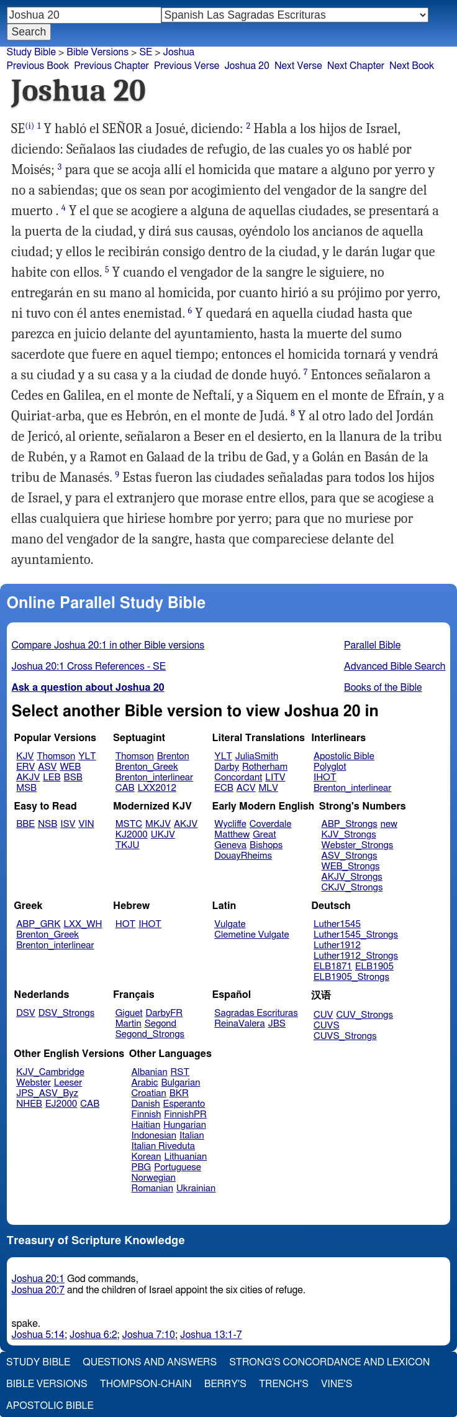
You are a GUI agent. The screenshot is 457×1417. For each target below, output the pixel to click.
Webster (33, 1082)
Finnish (146, 1114)
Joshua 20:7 (38, 1290)
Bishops (266, 845)
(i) (29, 126)
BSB (73, 777)
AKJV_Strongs (352, 877)
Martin (128, 1023)
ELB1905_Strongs (351, 977)
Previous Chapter (111, 66)
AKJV (28, 777)
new (389, 824)
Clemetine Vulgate (251, 934)
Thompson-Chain (146, 1384)
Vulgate (229, 924)
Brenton (173, 756)
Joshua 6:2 (93, 1335)
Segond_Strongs (149, 1034)
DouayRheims (243, 856)
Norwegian (154, 1178)
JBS (277, 1023)
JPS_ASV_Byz (47, 1093)
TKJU (127, 845)
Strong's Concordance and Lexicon (329, 1362)
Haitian (146, 1125)
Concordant (238, 777)
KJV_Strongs (349, 834)
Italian (191, 1135)
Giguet (129, 1013)
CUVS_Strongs (345, 1036)
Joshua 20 (246, 66)
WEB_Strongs (351, 866)
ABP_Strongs (350, 824)
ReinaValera (239, 1023)
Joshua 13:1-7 (211, 1335)
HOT (125, 924)
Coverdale (271, 824)
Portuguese (177, 1167)
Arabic (145, 1082)
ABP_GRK (38, 924)
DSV (25, 1013)
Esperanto (184, 1104)
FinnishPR (185, 1114)
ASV (47, 767)
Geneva (230, 845)
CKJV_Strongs (352, 887)
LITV (275, 777)
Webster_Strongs (358, 845)
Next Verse (298, 66)
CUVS (327, 1025)
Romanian (152, 1188)
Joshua (179, 52)
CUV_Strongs (364, 1015)
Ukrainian (195, 1188)
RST (180, 1072)
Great (264, 834)
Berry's (225, 1384)
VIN (86, 824)
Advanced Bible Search (394, 667)
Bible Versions (97, 52)
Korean (146, 1156)
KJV (25, 756)
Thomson (56, 756)
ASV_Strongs (350, 856)
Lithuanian (185, 1156)
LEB (51, 777)
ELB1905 (374, 966)
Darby (226, 767)
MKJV (158, 824)
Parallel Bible (372, 645)
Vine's (336, 1384)
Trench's (284, 1384)
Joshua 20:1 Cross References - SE (89, 667)
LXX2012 (157, 788)
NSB (47, 824)
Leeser (68, 1082)
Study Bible (31, 52)
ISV (67, 824)
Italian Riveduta (163, 1146)
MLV (268, 788)
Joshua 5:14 (38, 1335)
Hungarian (184, 1125)
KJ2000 (131, 834)
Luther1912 (337, 945)
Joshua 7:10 (148, 1335)
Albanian (150, 1072)
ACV (246, 788)
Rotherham (264, 767)
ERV (25, 767)
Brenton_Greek (146, 767)
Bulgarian (180, 1082)
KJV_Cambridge (50, 1072)
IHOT (325, 777)
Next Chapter (355, 66)
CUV (323, 1015)
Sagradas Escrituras (255, 1013)
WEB (70, 767)
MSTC (128, 824)
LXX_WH (82, 924)
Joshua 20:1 (38, 1279)
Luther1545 (337, 924)
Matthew (232, 834)
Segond (160, 1023)
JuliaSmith (256, 756)
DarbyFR (164, 1013)
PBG (142, 1167)
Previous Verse (186, 66)
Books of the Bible (383, 688)
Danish (146, 1104)
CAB (125, 788)
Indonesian (154, 1135)
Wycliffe (230, 824)
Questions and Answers (150, 1362)
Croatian (149, 1093)
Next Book (411, 66)
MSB (26, 788)
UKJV (163, 834)
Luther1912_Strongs (356, 956)
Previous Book (37, 66)
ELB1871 (333, 966)
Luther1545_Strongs (356, 934)
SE (145, 52)
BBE (25, 824)
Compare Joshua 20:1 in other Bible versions (108, 645)
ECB (223, 788)
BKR (179, 1093)
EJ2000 (61, 1104)
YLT (87, 756)
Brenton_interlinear (154, 777)
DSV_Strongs (66, 1013)
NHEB (29, 1104)
